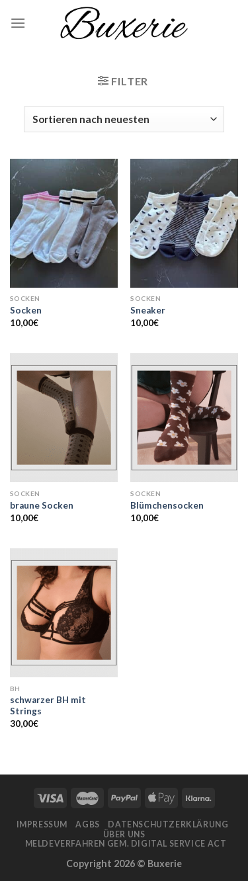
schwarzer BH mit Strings (48, 705)
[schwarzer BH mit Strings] (64, 612)
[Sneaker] (184, 223)
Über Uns (124, 834)
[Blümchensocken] (184, 417)
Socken (26, 310)
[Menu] (18, 23)
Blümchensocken (167, 505)
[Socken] (64, 223)
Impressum (42, 824)
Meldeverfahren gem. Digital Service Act (126, 844)
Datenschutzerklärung (168, 824)
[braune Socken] (64, 417)
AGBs (87, 824)
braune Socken (41, 505)
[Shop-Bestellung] (124, 119)
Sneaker (147, 310)
